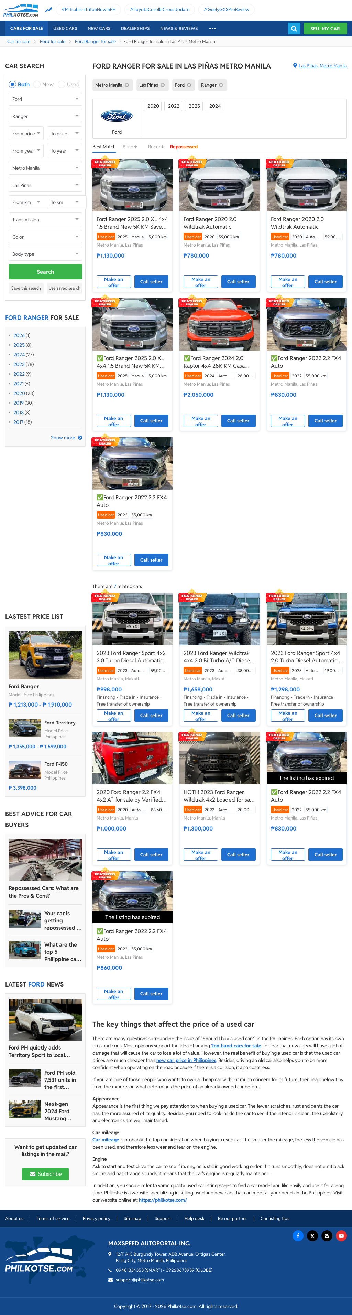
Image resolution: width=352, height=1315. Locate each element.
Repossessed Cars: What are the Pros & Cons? (44, 892)
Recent (155, 147)
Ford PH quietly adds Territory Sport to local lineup (37, 1051)
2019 (18, 403)
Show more (63, 438)
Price (132, 147)
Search (45, 271)
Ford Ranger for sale (95, 41)
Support (163, 1218)
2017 (18, 422)
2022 (19, 374)
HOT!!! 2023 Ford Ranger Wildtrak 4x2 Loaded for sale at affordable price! (219, 796)
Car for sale (18, 41)
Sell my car (325, 28)
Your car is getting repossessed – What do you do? (62, 920)
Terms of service (53, 1218)
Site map (132, 1218)
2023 (19, 364)
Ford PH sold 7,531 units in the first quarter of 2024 (60, 1080)
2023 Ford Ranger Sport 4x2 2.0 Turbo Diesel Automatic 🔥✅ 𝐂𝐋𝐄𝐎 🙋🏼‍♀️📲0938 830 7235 (132, 657)
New (48, 84)
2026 (19, 335)
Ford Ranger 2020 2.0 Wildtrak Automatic (210, 223)
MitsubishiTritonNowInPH (90, 9)
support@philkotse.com (140, 1280)
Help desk (195, 1218)
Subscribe (45, 1174)
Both (24, 84)
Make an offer (113, 282)
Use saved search (64, 288)
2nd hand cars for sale (236, 1046)
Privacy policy (96, 1218)
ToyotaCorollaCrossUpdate (161, 9)
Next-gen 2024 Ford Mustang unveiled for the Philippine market (61, 1111)
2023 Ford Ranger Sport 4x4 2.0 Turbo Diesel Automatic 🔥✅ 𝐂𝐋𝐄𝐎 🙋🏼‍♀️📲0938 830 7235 (306, 657)
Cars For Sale (26, 28)
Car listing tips (275, 1218)
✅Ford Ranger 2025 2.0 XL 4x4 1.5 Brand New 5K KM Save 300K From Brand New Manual (131, 362)
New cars (99, 28)
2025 (19, 345)
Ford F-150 (56, 764)
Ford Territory (60, 723)
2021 (18, 383)
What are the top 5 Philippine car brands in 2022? (61, 952)
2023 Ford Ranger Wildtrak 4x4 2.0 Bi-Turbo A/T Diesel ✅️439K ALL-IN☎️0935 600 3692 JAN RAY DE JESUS (218, 657)
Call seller (151, 282)
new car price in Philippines (186, 1060)
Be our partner (232, 1218)
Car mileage (105, 1140)
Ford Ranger (24, 686)
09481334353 (130, 1270)
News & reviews (179, 28)
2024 (19, 355)
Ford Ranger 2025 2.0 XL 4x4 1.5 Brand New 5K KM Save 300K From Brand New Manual (132, 223)
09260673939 (180, 1270)
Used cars (65, 28)
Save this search (26, 288)
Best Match (104, 147)
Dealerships (135, 28)
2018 (18, 412)
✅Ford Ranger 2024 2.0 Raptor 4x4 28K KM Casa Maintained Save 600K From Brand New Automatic (218, 362)
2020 (19, 393)
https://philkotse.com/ (163, 1200)
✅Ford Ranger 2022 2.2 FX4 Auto (306, 362)
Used (73, 84)
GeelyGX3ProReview (228, 9)
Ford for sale (52, 41)
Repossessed (184, 147)
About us (14, 1218)
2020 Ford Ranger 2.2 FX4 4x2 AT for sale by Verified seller (129, 796)
